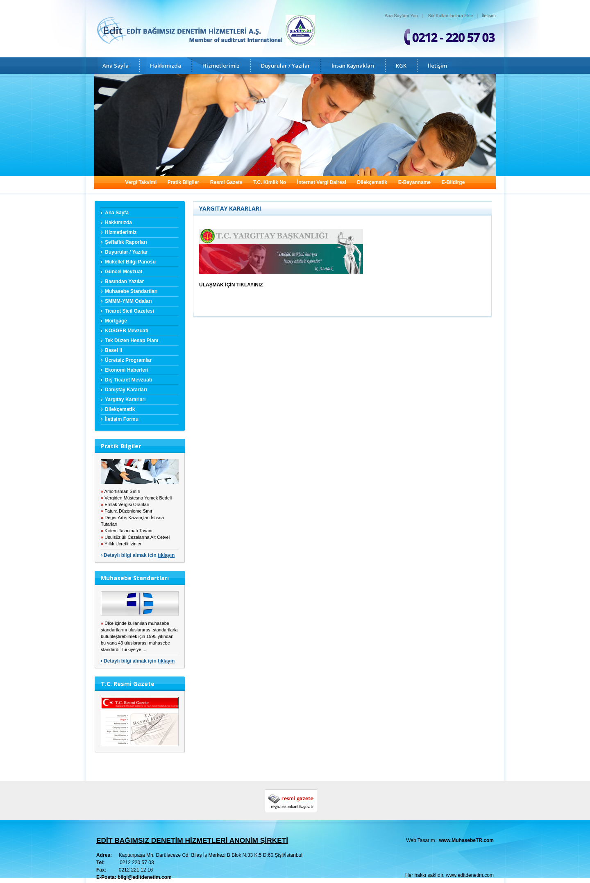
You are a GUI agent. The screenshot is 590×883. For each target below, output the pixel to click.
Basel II (113, 350)
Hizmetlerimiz (221, 65)
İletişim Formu (121, 419)
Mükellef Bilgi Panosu (130, 262)
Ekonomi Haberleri (126, 370)
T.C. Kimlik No (269, 182)
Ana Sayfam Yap (401, 15)
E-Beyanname (414, 182)
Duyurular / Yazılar (285, 65)
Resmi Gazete (226, 182)
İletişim (489, 15)
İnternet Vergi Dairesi (321, 182)
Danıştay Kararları (126, 390)
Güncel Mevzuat (123, 272)
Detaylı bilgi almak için (139, 555)
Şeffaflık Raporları (126, 242)
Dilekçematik (372, 182)
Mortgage (116, 321)
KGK (401, 65)
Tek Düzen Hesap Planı (131, 340)
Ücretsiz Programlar (128, 360)
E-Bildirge (453, 182)
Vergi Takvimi (141, 182)
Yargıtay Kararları (125, 399)
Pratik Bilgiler (183, 182)
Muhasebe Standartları (131, 291)
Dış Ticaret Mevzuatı (128, 380)
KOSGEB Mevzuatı (126, 331)
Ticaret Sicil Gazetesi (129, 311)
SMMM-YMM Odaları (128, 301)
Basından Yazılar (124, 281)
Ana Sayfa (115, 65)
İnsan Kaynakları (352, 65)
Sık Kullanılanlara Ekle (450, 15)
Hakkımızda (165, 65)
